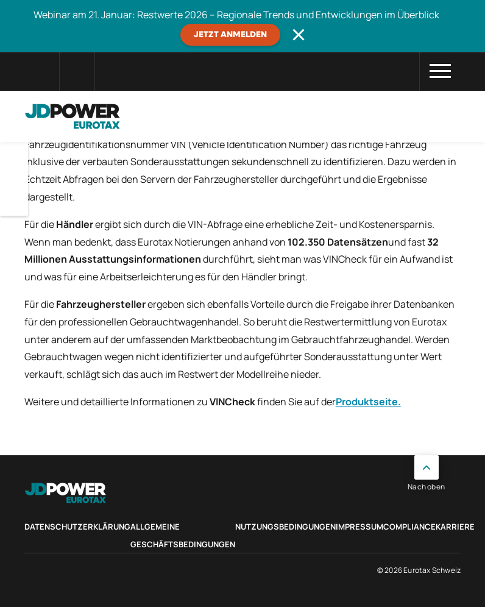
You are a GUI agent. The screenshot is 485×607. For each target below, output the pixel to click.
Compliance (409, 526)
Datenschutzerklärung (77, 526)
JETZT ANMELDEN (230, 34)
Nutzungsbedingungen (285, 526)
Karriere (455, 526)
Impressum (359, 526)
